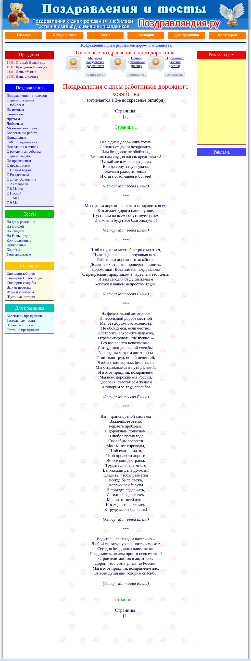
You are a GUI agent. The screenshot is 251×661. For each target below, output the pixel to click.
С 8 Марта (15, 189)
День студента (27, 76)
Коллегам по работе (22, 133)
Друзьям (13, 119)
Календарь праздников (24, 316)
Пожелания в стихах (22, 147)
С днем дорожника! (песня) (136, 66)
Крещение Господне (31, 67)
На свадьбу (15, 231)
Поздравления (64, 35)
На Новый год (17, 236)
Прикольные (16, 137)
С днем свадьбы (19, 156)
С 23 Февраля (17, 184)
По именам (15, 109)
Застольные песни (21, 320)
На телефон (227, 35)
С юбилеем (15, 105)
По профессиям (19, 161)
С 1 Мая (13, 198)
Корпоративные (19, 240)
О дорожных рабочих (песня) (174, 66)
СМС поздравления (22, 142)
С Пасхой (14, 193)
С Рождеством (18, 175)
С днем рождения (20, 100)
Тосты (105, 35)
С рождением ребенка (24, 151)
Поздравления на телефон (27, 96)
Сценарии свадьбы (21, 283)
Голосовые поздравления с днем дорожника (125, 52)
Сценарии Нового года (24, 278)
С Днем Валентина (21, 179)
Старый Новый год (30, 62)
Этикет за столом (20, 325)
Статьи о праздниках (23, 330)
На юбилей (15, 226)
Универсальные (19, 254)
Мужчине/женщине (22, 128)
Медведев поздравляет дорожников (95, 66)
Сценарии (146, 35)
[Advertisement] (221, 180)
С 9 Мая (13, 203)
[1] (125, 116)
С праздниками (18, 165)
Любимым (15, 123)
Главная (24, 35)
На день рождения (21, 222)
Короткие (14, 250)
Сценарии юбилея (21, 273)
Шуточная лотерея (21, 297)
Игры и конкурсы (20, 292)
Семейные (15, 114)
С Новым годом (19, 170)
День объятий (27, 72)
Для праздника (186, 35)
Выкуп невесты (19, 287)
